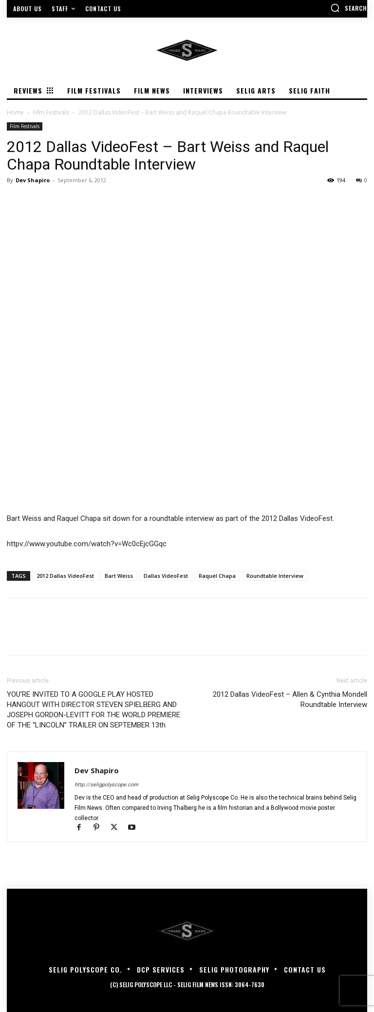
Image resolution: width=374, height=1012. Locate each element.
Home (15, 112)
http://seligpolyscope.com (106, 785)
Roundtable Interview (274, 575)
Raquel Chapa (217, 575)
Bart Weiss (119, 575)
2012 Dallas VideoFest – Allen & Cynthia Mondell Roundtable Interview (290, 699)
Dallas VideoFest (166, 575)
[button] (348, 8)
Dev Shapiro (33, 180)
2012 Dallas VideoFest (65, 575)
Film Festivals (51, 112)
